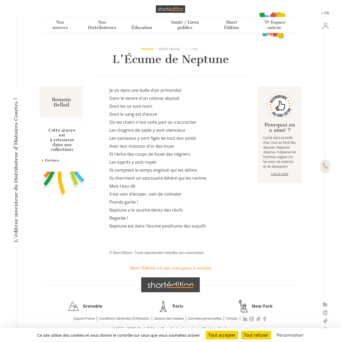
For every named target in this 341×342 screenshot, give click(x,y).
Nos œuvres (60, 25)
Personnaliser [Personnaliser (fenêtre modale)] (290, 335)
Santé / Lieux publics (185, 25)
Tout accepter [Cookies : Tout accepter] (222, 335)
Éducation (141, 27)
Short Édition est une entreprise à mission (170, 268)
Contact (232, 318)
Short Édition (231, 25)
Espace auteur (274, 25)
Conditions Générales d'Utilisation (124, 318)
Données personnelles (205, 318)
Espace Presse (84, 318)
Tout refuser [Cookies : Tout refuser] (256, 335)
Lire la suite (279, 174)
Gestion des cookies (169, 318)
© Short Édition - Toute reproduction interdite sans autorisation (156, 252)
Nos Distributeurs (102, 25)
